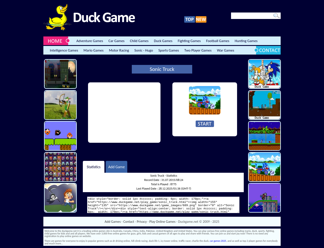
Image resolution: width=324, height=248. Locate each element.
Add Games (113, 222)
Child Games (139, 41)
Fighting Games (189, 41)
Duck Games (163, 41)
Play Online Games (162, 222)
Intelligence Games (64, 50)
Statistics (94, 167)
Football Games (217, 41)
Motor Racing (119, 50)
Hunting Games (246, 41)
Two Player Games (198, 50)
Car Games (117, 41)
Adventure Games (89, 41)
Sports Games (168, 50)
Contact (128, 222)
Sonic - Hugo (143, 50)
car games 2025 (218, 240)
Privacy (142, 222)
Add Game (116, 167)
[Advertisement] (124, 112)
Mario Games (93, 50)
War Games (225, 50)
